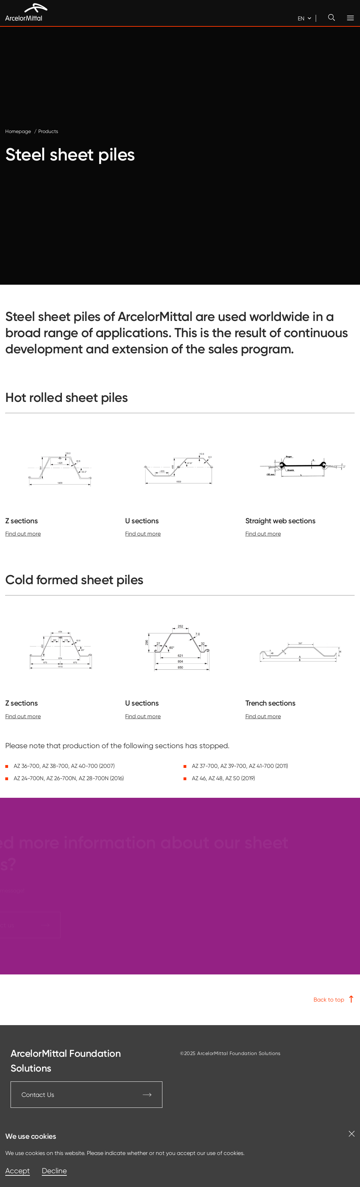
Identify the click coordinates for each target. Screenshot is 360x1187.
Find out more (23, 533)
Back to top (334, 999)
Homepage (18, 131)
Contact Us (86, 1094)
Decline (54, 1171)
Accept (17, 1171)
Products (48, 131)
